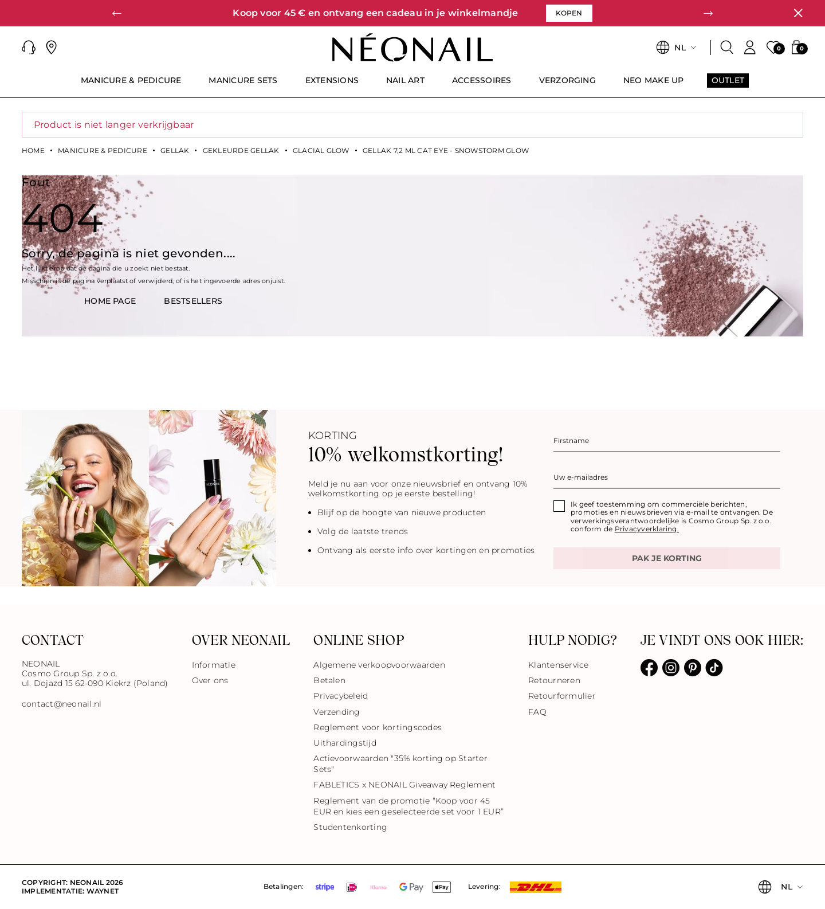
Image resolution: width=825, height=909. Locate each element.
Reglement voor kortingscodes (377, 727)
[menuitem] (131, 85)
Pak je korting (667, 558)
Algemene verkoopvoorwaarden (379, 665)
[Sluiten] (798, 13)
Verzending (336, 712)
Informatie (213, 665)
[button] (116, 13)
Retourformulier (562, 696)
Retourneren (554, 680)
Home (33, 151)
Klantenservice (558, 665)
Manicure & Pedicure (102, 151)
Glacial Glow (321, 151)
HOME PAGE (110, 301)
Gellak (174, 151)
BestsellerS (193, 301)
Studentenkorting (350, 827)
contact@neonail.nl (61, 704)
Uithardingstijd (344, 743)
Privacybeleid (340, 696)
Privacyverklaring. (647, 528)
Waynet (103, 891)
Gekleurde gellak (241, 151)
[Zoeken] (727, 47)
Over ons (210, 680)
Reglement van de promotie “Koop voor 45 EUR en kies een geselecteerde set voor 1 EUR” (408, 806)
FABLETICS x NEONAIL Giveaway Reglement (404, 784)
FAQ (537, 712)
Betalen (329, 680)
